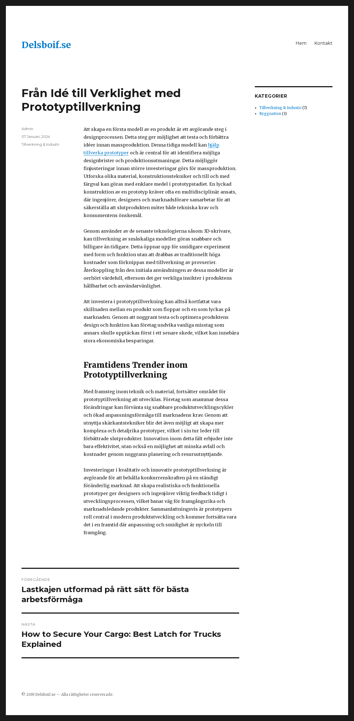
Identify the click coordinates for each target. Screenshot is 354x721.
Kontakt (323, 43)
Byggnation (270, 113)
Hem (301, 43)
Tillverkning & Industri (40, 144)
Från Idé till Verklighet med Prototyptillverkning (101, 100)
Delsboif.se (46, 45)
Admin (27, 128)
